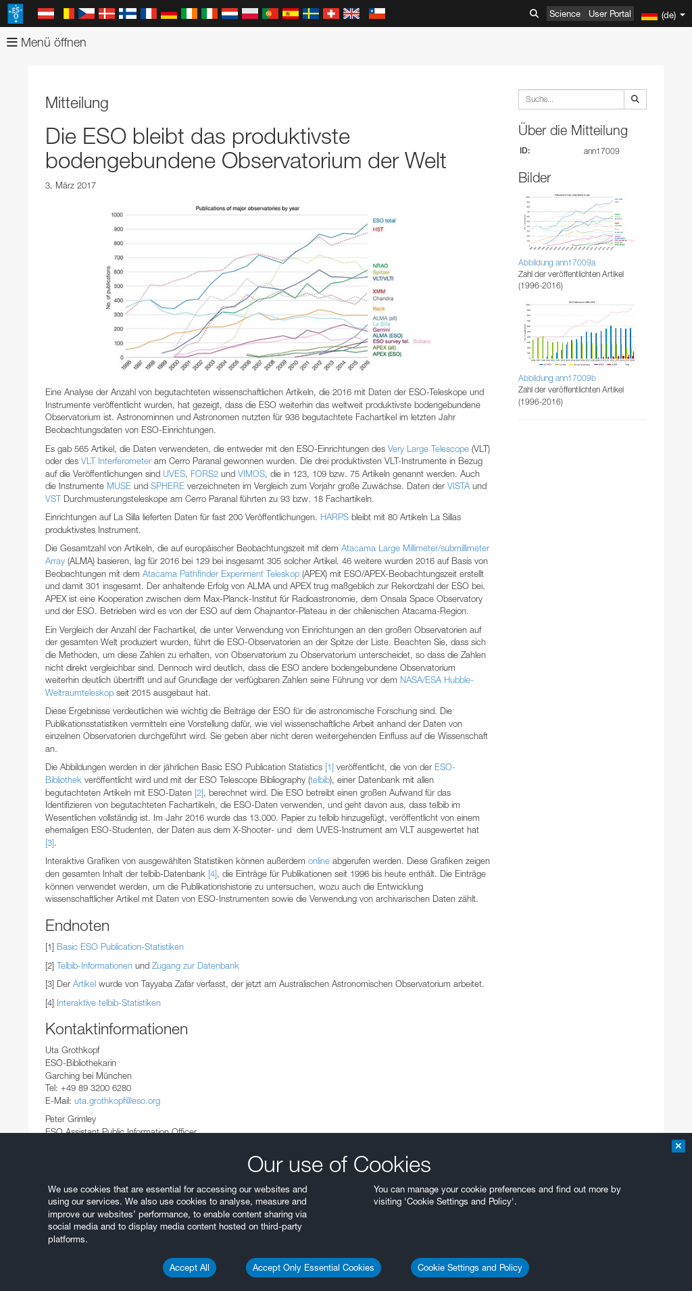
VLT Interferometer (116, 460)
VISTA (458, 485)
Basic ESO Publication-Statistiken (120, 946)
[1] (329, 766)
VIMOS (251, 473)
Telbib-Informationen (94, 965)
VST (53, 498)
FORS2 (204, 473)
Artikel (84, 983)
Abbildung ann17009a (556, 262)
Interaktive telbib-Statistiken (109, 1002)
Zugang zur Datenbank (195, 965)
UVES (174, 473)
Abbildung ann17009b (557, 378)
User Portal (610, 13)
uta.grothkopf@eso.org (117, 1100)
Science (564, 13)
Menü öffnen (46, 42)
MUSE (119, 485)
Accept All (189, 1267)
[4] (212, 873)
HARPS (334, 516)
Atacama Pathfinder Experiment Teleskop (221, 573)
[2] (199, 792)
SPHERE (167, 485)
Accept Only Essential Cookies (313, 1267)
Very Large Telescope (428, 448)
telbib (320, 779)
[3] (49, 842)
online (319, 860)
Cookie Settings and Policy (470, 1267)
